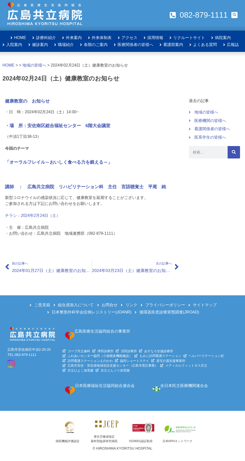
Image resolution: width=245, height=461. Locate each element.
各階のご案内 (96, 44)
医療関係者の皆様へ (135, 44)
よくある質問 (205, 44)
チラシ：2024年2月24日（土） (32, 215)
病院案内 (223, 38)
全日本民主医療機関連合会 (184, 386)
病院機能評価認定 (68, 441)
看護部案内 (173, 44)
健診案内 (40, 44)
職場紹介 (66, 44)
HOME (20, 38)
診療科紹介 (46, 38)
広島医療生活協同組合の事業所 (102, 331)
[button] (234, 15)
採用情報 (155, 38)
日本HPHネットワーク (178, 441)
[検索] (234, 152)
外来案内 (74, 38)
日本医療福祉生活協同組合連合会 (105, 386)
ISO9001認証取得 (141, 441)
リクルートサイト (189, 38)
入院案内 (14, 44)
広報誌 (233, 44)
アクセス (129, 38)
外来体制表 (102, 38)
